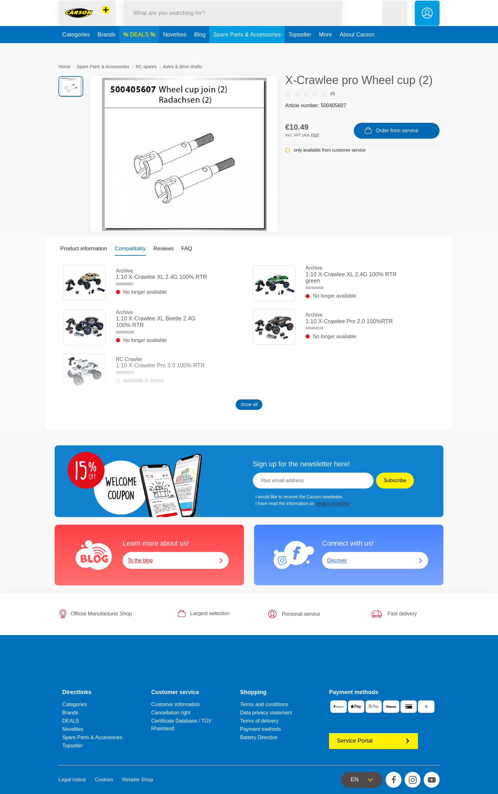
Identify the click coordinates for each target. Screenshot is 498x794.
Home (64, 66)
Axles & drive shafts (182, 66)
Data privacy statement (266, 712)
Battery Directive (258, 737)
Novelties (174, 49)
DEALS (140, 49)
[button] (394, 20)
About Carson (357, 49)
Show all (249, 404)
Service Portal (373, 741)
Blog (199, 49)
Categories (76, 49)
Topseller (299, 49)
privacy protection (333, 503)
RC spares (146, 66)
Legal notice (72, 779)
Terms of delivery (259, 721)
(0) (310, 93)
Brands (107, 49)
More (325, 49)
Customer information (175, 704)
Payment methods (260, 729)
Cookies (104, 779)
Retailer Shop (137, 779)
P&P (315, 135)
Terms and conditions (264, 704)
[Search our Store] (232, 20)
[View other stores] (106, 17)
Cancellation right (171, 712)
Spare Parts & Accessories (247, 49)
